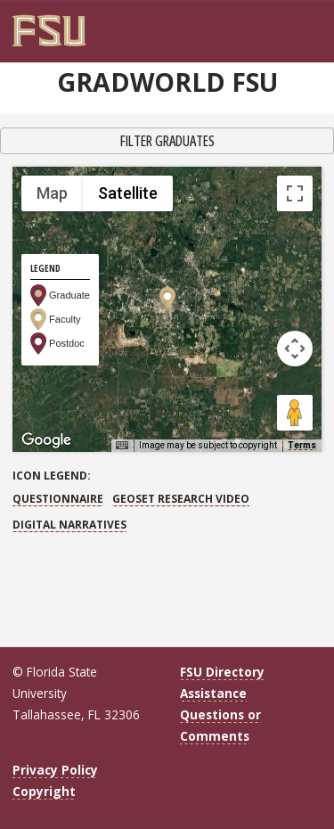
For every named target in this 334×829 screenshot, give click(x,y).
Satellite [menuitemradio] (128, 193)
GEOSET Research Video (180, 498)
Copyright (44, 791)
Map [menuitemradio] (52, 193)
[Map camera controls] (295, 348)
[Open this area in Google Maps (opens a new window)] (46, 440)
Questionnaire (57, 498)
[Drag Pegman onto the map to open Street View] (295, 413)
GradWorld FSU (167, 82)
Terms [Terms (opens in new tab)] (302, 445)
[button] (167, 298)
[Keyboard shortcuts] (122, 445)
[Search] (303, 24)
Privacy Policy (55, 769)
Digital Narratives (69, 524)
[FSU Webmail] (291, 24)
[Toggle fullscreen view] (295, 193)
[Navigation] (316, 24)
